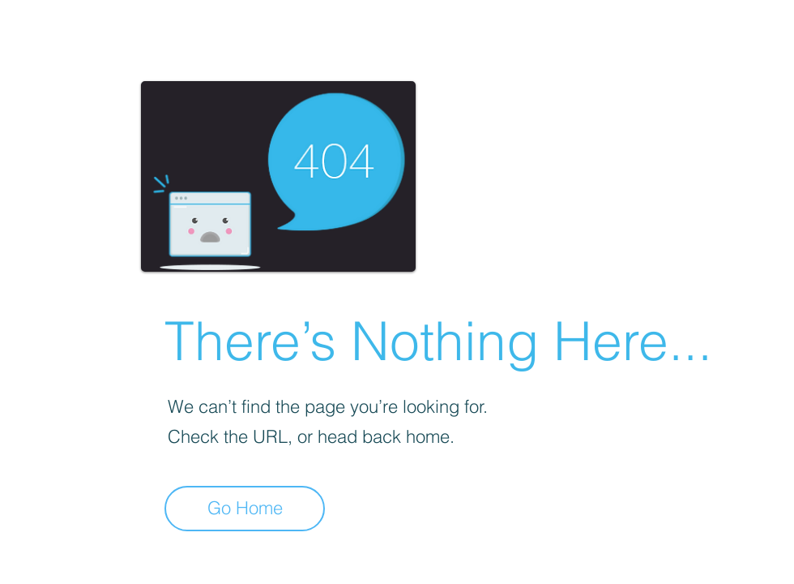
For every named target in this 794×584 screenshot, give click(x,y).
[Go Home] (244, 508)
